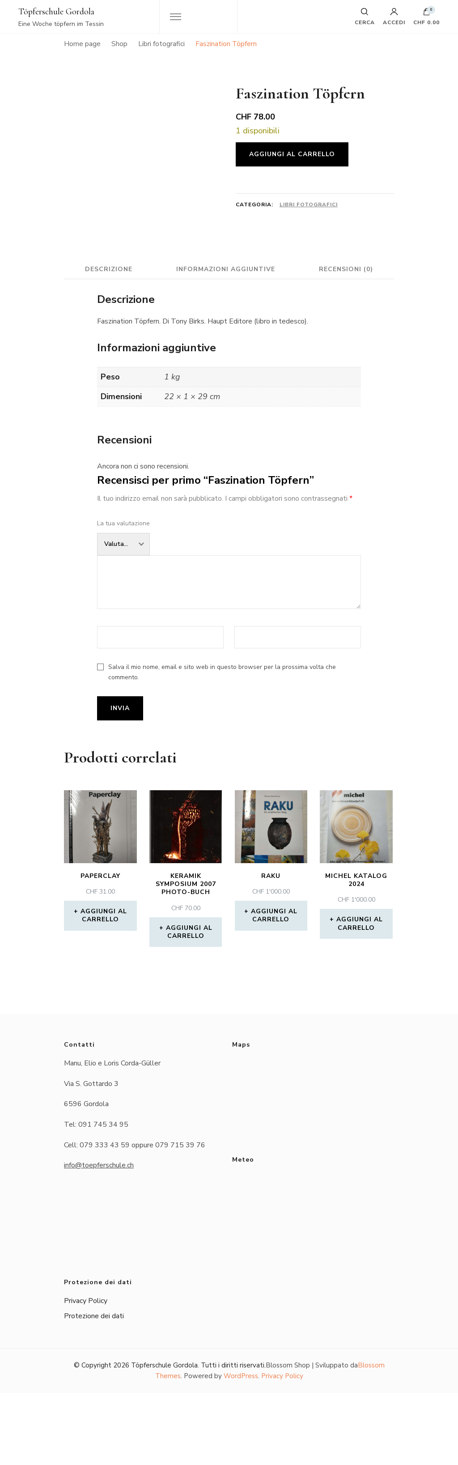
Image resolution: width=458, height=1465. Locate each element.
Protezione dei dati (94, 1388)
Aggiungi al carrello (292, 154)
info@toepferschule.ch (99, 1237)
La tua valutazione (123, 595)
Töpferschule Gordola (56, 11)
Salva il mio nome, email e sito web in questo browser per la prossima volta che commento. (222, 744)
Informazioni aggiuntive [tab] (276, 322)
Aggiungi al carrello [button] (104, 987)
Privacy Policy (85, 1373)
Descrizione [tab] (156, 322)
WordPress (241, 1448)
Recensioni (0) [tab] (229, 341)
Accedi (394, 16)
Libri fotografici (309, 204)
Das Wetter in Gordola (311, 1278)
